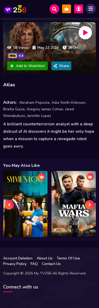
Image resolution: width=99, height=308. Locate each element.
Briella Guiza (14, 109)
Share (61, 65)
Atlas (9, 85)
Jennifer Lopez (39, 115)
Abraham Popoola (34, 102)
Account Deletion (17, 258)
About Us (45, 258)
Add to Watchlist (27, 65)
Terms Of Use (68, 258)
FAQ (34, 263)
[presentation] (9, 205)
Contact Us (51, 263)
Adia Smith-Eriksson (68, 102)
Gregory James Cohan (45, 109)
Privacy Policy (14, 263)
